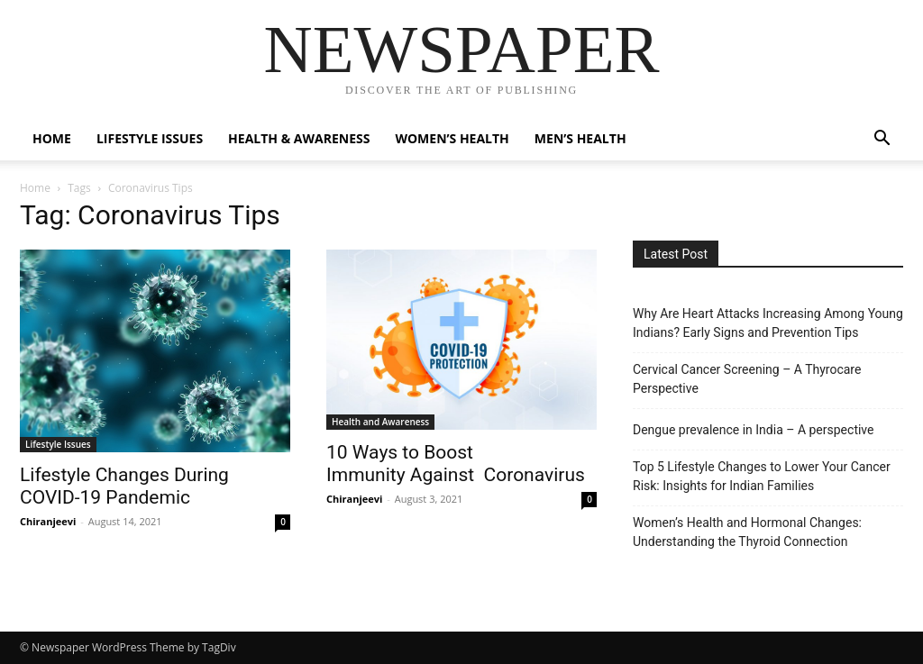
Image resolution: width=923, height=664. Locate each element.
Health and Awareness (380, 421)
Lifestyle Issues (149, 138)
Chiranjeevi (48, 521)
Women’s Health (451, 138)
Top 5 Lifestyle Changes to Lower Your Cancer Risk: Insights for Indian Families (762, 476)
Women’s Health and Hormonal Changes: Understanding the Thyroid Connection (747, 532)
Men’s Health (580, 138)
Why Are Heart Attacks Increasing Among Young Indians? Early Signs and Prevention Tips (768, 323)
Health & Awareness (299, 138)
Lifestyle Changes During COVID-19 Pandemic (124, 486)
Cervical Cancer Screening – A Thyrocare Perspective (747, 379)
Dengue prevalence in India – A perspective (753, 430)
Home (51, 138)
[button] (881, 140)
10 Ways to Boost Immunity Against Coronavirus (455, 463)
